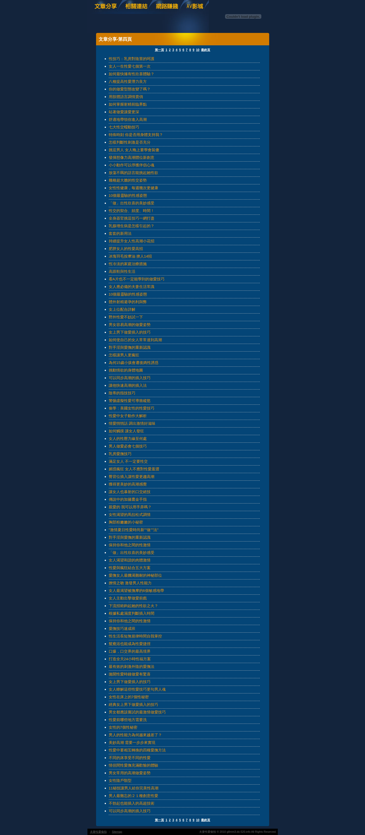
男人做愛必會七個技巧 (128, 446)
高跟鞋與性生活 (122, 271)
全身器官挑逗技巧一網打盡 (131, 218)
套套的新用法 (120, 233)
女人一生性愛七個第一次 (130, 66)
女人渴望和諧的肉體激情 (130, 560)
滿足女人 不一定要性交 (128, 461)
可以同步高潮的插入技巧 (130, 378)
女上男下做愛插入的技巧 (130, 332)
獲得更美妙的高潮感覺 (128, 484)
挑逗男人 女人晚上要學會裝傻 (134, 150)
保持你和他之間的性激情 (130, 545)
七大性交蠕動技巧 (124, 127)
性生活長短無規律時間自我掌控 (135, 636)
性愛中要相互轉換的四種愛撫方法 (137, 750)
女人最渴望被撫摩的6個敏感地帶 (136, 590)
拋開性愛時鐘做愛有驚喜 (130, 674)
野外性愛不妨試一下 (126, 317)
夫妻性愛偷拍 (98, 831)
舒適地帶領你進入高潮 (128, 119)
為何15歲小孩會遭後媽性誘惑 (134, 362)
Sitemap (117, 831)
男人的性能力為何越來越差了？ (135, 735)
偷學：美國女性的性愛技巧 (131, 408)
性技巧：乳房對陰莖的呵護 (131, 58)
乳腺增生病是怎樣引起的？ (131, 226)
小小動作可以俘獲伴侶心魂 (131, 165)
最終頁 (205, 50)
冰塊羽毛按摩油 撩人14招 (130, 256)
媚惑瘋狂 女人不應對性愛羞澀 (134, 469)
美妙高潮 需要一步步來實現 (132, 742)
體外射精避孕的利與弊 (128, 302)
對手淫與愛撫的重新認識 (130, 347)
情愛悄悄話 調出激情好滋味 (132, 423)
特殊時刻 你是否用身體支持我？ (136, 134)
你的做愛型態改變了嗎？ (130, 89)
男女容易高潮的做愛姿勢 (130, 324)
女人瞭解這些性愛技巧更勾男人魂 (137, 689)
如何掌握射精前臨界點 (128, 104)
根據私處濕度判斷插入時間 (131, 613)
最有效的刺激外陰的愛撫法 (131, 666)
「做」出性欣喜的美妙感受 (131, 203)
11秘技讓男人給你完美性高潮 (134, 788)
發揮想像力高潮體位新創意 (131, 157)
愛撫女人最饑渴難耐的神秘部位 (135, 575)
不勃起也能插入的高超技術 (131, 803)
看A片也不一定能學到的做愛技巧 (137, 279)
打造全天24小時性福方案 (130, 659)
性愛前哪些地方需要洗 (128, 719)
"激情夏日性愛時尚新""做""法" (134, 530)
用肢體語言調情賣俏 (126, 96)
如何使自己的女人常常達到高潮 (135, 340)
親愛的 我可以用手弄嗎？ (130, 507)
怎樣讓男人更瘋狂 (124, 355)
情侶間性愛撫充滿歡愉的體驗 (133, 765)
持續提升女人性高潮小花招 (131, 241)
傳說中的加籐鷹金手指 (128, 499)
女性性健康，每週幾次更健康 (133, 188)
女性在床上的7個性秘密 (129, 697)
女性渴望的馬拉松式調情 (130, 514)
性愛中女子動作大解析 (128, 416)
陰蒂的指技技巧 (122, 393)
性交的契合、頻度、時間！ (131, 210)
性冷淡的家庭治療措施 (128, 264)
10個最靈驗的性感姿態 (128, 195)
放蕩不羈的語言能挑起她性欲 (133, 172)
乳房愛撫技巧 (120, 454)
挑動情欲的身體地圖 (126, 370)
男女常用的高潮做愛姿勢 (130, 773)
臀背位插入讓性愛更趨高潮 (131, 476)
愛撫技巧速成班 (122, 628)
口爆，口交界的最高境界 (130, 651)
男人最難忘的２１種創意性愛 (133, 795)
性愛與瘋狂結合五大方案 (130, 568)
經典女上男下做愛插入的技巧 (133, 704)
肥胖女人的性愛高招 (126, 248)
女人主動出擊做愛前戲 (128, 598)
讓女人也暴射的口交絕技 (130, 492)
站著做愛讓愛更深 (124, 112)
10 (197, 50)
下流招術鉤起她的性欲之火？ (133, 606)
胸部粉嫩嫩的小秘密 (126, 522)
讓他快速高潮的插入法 (128, 385)
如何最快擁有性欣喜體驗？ (131, 74)
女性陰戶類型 (120, 780)
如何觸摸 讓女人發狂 (126, 431)
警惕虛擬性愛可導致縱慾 (130, 400)
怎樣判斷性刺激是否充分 (130, 142)
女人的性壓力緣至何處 (128, 438)
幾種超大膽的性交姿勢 (128, 180)
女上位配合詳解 (122, 309)
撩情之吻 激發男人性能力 (130, 583)
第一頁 (159, 50)
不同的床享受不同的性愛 (130, 757)
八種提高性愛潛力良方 (128, 81)
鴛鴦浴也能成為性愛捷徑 (130, 644)
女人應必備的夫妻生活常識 (131, 286)
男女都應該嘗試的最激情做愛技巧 (137, 712)
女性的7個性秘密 (123, 727)
